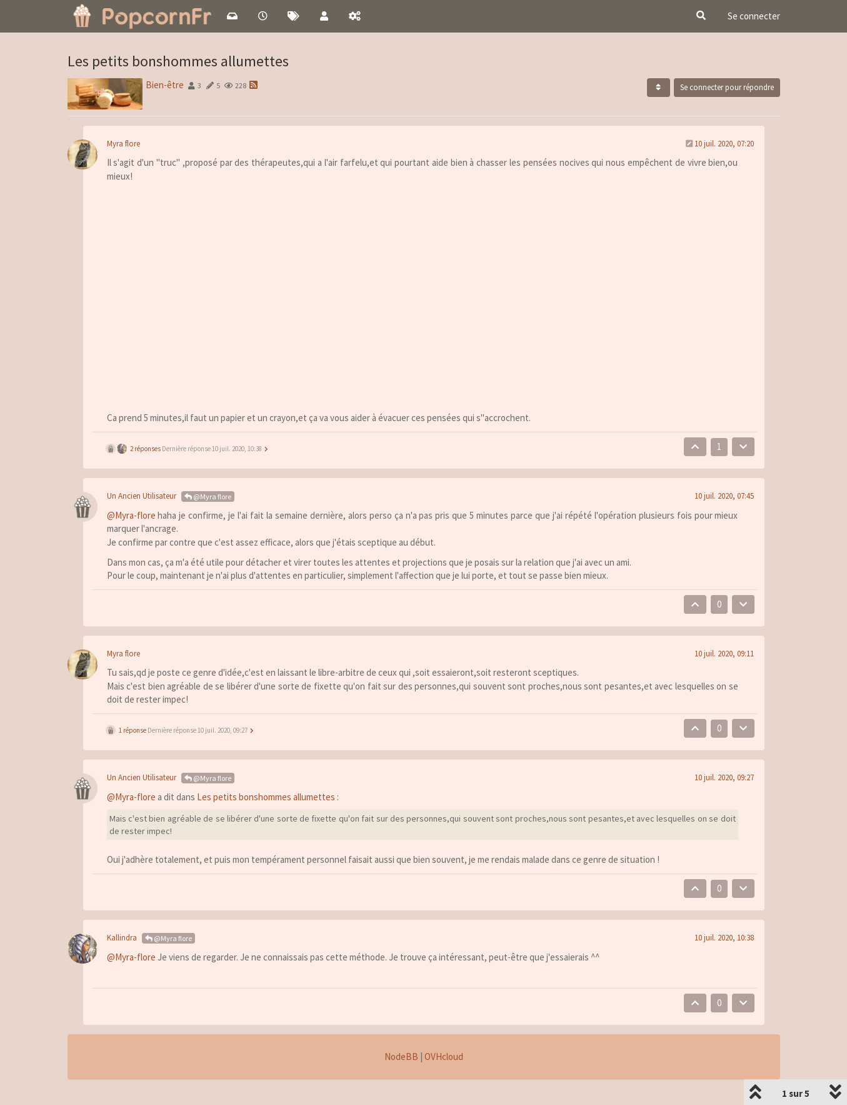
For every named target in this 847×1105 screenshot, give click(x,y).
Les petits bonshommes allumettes (266, 797)
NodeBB (401, 1056)
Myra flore (123, 143)
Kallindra (122, 937)
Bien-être (165, 85)
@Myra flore (207, 496)
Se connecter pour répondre (727, 87)
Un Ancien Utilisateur (141, 496)
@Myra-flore (131, 515)
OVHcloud (443, 1056)
